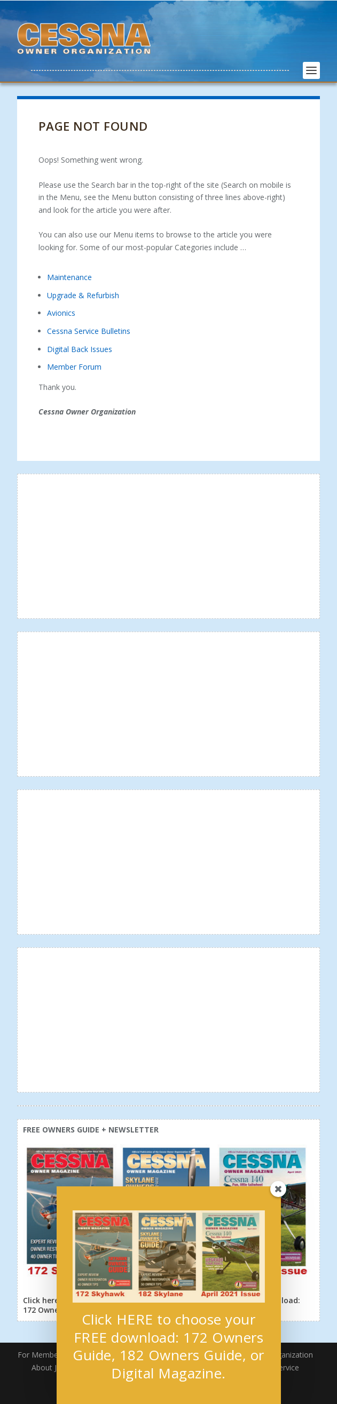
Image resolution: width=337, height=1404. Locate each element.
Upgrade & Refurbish (83, 295)
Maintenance (69, 277)
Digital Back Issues (79, 349)
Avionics (61, 313)
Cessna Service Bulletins (88, 331)
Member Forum (74, 367)
